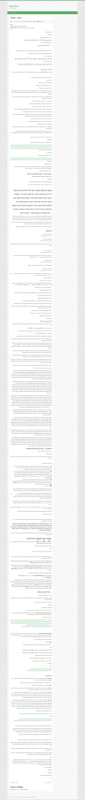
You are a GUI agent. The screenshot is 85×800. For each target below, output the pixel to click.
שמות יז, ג (23, 635)
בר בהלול (37, 476)
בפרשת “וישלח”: (28, 216)
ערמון (45, 482)
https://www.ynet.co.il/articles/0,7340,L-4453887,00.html (40, 184)
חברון (50, 474)
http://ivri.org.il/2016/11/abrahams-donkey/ (43, 602)
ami (12, 21)
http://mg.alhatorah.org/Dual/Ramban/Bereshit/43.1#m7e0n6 (39, 610)
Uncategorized (34, 21)
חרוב (24, 479)
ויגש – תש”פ (48, 782)
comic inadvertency (46, 568)
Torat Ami (14, 6)
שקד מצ (46, 485)
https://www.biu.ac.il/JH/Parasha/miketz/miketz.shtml (40, 313)
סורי (40, 476)
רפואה (44, 467)
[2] (24, 469)
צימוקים (36, 471)
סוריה (24, 482)
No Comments (41, 21)
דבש (42, 471)
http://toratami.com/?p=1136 (46, 280)
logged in (18, 789)
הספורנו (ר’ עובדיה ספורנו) (46, 507)
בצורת (48, 490)
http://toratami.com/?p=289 (46, 240)
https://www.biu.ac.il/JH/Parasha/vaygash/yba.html (41, 137)
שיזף (20, 467)
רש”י (51, 501)
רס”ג (29, 479)
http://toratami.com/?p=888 (46, 270)
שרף (30, 466)
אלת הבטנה (44, 484)
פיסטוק (37, 484)
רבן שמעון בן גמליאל (45, 466)
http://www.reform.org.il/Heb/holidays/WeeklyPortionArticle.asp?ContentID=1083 (35, 330)
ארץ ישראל (33, 493)
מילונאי (43, 476)
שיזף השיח (15, 480)
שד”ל (48, 471)
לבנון (21, 482)
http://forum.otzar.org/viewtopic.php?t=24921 (42, 660)
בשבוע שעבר (34, 759)
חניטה (31, 496)
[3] (45, 477)
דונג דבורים (41, 479)
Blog (10, 12)
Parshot (14, 12)
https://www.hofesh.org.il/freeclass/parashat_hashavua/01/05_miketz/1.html (36, 713)
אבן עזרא (42, 502)
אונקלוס (32, 479)
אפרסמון (38, 469)
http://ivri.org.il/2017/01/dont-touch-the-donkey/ (42, 551)
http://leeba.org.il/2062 (47, 514)
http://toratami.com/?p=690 (46, 262)
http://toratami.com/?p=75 (46, 235)
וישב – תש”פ (14, 782)
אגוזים (50, 504)
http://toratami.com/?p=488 (46, 252)
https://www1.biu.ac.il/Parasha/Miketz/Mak (43, 368)
